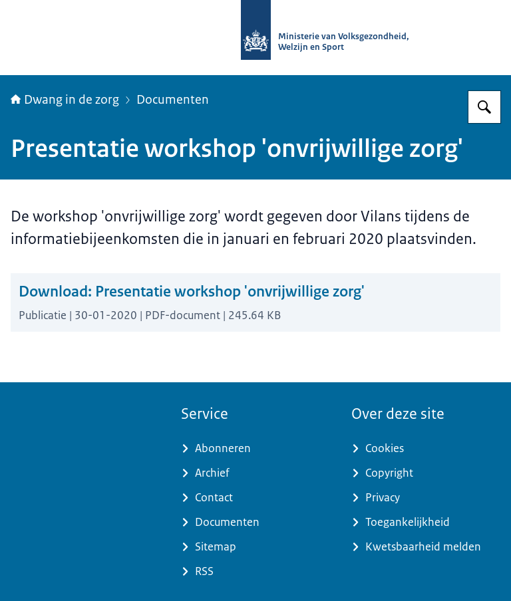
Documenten (172, 100)
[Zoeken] (484, 107)
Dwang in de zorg (65, 100)
